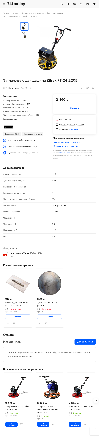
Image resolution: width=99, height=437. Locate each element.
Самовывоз (75, 142)
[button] (95, 400)
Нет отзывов (14, 87)
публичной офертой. (65, 153)
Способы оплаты (60, 146)
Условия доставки (61, 142)
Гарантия (74, 146)
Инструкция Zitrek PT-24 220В (26, 253)
